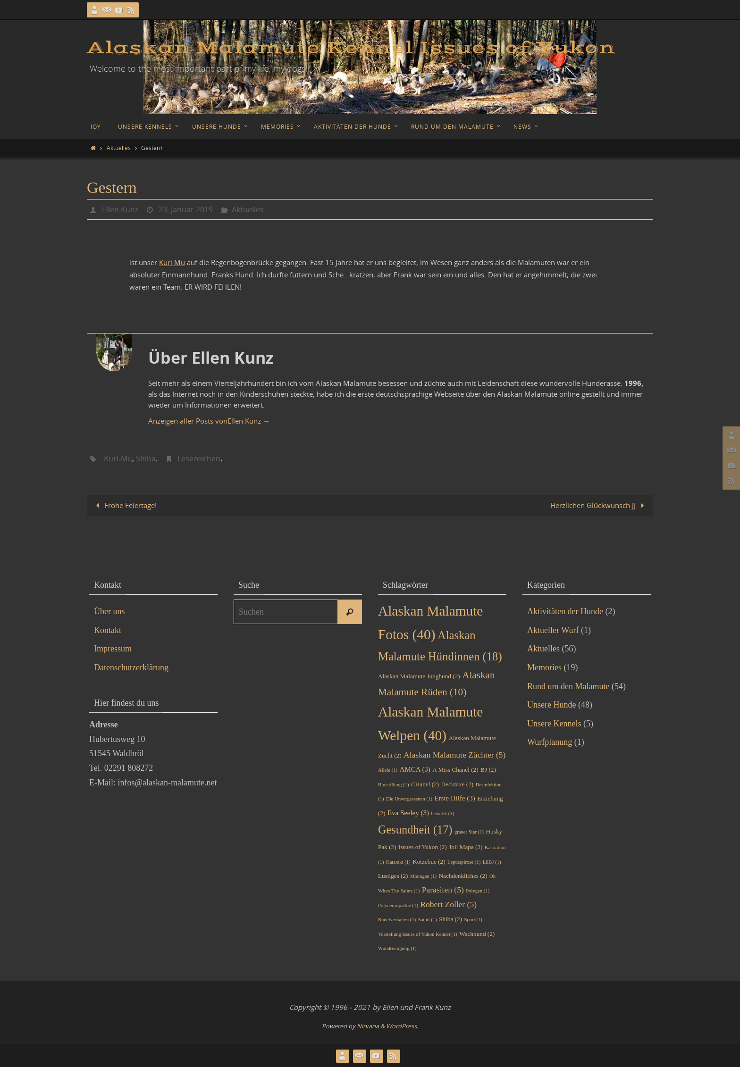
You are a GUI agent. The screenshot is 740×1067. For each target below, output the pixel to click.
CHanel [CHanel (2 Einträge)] (425, 783)
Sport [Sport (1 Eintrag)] (473, 919)
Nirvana (368, 1025)
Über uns (109, 611)
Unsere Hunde (551, 704)
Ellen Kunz (120, 209)
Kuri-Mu (118, 458)
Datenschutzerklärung (131, 667)
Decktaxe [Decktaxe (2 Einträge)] (457, 783)
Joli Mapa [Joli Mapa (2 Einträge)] (465, 846)
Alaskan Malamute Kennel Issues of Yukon (351, 48)
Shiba (146, 458)
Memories (544, 667)
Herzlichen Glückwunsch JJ (599, 505)
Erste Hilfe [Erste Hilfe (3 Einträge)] (455, 798)
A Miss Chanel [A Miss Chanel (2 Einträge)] (455, 769)
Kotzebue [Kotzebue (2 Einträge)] (428, 861)
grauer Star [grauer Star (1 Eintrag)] (469, 831)
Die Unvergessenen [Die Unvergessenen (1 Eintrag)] (409, 798)
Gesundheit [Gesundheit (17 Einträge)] (415, 829)
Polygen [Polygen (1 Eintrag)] (477, 890)
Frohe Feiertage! (124, 505)
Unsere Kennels (554, 723)
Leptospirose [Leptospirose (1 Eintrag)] (463, 861)
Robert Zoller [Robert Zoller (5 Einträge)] (448, 904)
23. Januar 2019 (186, 209)
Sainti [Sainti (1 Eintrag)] (427, 919)
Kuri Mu (172, 262)
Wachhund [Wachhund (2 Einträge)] (477, 933)
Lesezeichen (198, 458)
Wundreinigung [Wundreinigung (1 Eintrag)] (397, 948)
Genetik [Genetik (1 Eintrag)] (442, 813)
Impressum (113, 648)
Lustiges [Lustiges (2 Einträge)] (393, 875)
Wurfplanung (549, 742)
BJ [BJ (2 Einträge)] (488, 769)
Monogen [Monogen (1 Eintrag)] (423, 876)
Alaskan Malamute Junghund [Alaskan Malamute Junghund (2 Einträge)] (419, 675)
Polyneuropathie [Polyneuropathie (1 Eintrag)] (398, 905)
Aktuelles (119, 147)
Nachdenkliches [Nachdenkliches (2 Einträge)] (462, 875)
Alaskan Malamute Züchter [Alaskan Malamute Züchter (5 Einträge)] (454, 754)
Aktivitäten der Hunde (565, 611)
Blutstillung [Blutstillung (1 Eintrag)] (393, 784)
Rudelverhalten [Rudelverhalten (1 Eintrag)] (397, 919)
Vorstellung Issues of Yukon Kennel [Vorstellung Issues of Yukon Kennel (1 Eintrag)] (417, 933)
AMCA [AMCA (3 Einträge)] (415, 769)
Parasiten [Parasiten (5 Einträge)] (443, 889)
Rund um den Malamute (568, 686)
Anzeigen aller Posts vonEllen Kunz (209, 420)
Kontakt (107, 629)
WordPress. (402, 1025)
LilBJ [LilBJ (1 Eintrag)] (492, 861)
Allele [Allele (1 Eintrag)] (387, 770)
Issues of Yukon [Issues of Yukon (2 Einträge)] (422, 846)
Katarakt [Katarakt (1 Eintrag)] (398, 861)
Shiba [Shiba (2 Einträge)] (450, 919)
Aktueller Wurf (553, 629)
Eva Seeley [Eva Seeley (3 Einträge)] (408, 813)
